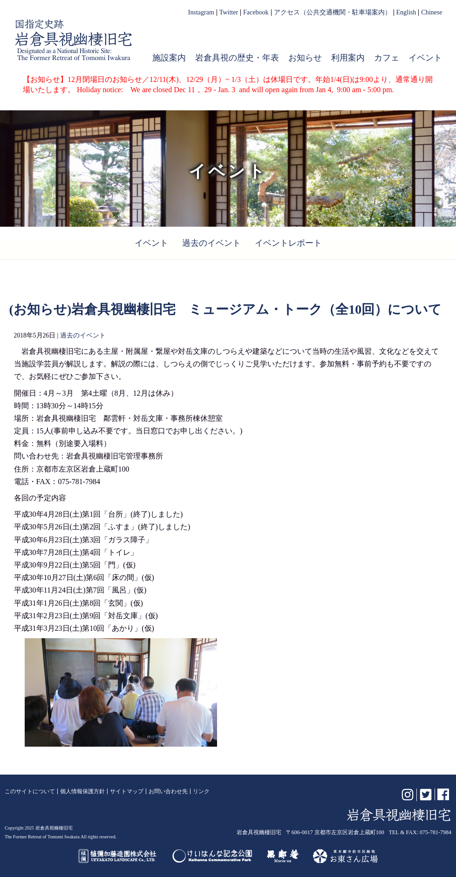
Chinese (431, 12)
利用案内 (348, 58)
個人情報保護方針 (82, 791)
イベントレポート (288, 243)
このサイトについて (30, 791)
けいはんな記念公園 (212, 856)
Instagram (201, 12)
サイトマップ (126, 791)
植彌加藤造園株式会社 (118, 856)
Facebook (255, 12)
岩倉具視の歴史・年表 (237, 58)
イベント (425, 58)
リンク (201, 791)
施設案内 (169, 58)
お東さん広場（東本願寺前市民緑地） (345, 856)
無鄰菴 (282, 856)
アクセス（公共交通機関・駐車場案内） (332, 12)
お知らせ (305, 58)
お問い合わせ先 (168, 791)
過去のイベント (211, 243)
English (406, 12)
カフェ (386, 58)
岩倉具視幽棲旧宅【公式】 (73, 40)
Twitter (228, 12)
